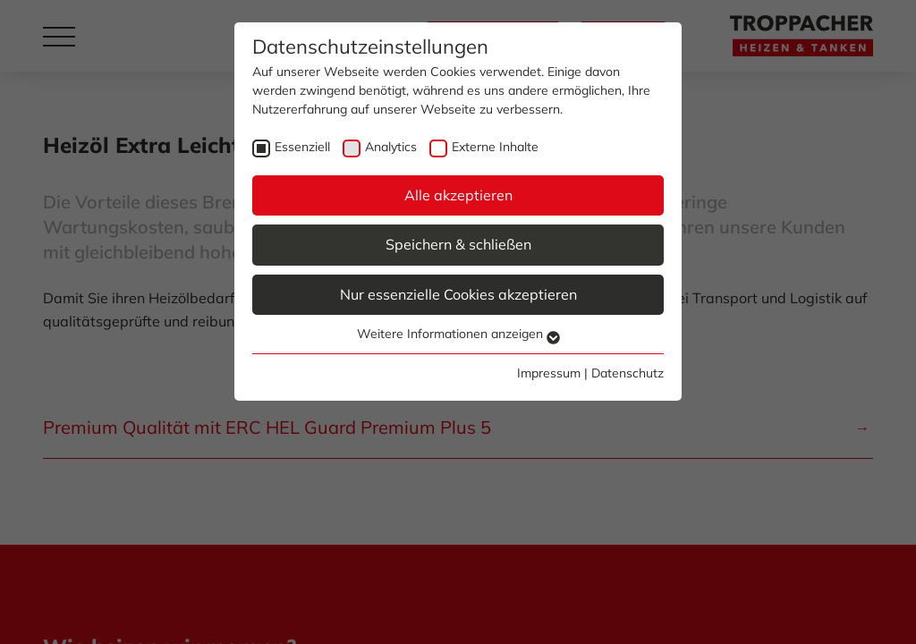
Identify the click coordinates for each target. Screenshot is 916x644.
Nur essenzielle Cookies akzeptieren (458, 294)
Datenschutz (627, 373)
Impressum (549, 373)
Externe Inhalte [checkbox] (495, 147)
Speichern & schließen (458, 244)
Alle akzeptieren (458, 195)
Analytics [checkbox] (391, 147)
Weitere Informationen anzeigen (458, 334)
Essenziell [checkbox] (302, 147)
